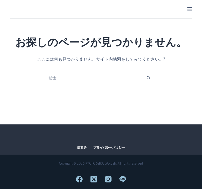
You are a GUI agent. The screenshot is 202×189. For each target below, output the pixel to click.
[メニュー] (189, 9)
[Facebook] (79, 179)
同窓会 (82, 147)
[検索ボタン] (148, 78)
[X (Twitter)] (93, 179)
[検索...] (95, 78)
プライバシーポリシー (109, 147)
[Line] (122, 179)
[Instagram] (108, 179)
